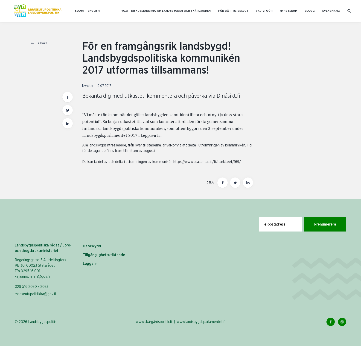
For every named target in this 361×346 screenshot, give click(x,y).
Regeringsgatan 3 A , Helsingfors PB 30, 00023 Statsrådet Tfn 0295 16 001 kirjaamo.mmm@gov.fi (40, 268)
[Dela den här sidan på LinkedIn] (248, 182)
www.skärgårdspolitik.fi (154, 322)
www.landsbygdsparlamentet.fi (201, 322)
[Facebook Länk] (330, 322)
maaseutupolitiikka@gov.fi (35, 294)
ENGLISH (94, 10)
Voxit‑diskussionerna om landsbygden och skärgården (166, 10)
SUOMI (79, 10)
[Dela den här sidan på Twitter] (235, 182)
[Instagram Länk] (342, 322)
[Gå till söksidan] (349, 11)
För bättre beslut (233, 10)
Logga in (90, 264)
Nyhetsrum (288, 10)
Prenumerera (325, 224)
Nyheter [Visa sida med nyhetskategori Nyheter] (88, 86)
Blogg (310, 10)
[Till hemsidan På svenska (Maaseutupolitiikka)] (37, 11)
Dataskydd (92, 246)
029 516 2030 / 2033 (31, 287)
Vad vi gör (264, 10)
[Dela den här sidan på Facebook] (222, 182)
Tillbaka (39, 43)
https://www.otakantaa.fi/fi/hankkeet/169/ (206, 162)
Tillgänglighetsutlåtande (104, 255)
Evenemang (331, 10)
